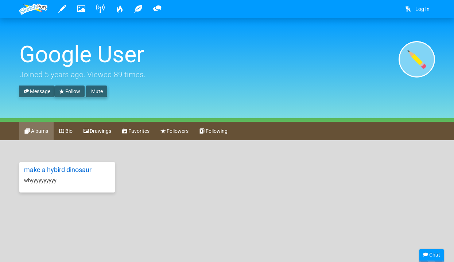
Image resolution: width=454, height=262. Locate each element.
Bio (66, 131)
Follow (69, 91)
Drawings (97, 131)
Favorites (136, 131)
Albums (36, 131)
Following (213, 131)
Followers (174, 131)
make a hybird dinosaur (58, 170)
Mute (96, 91)
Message (37, 91)
